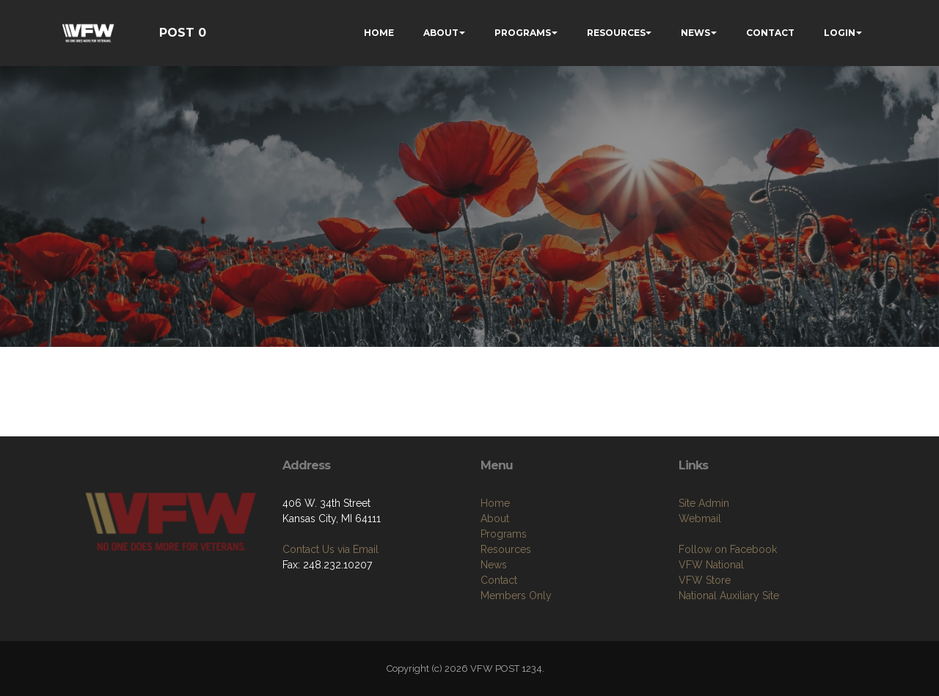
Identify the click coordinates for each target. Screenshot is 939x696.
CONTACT (770, 32)
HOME (379, 32)
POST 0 (182, 33)
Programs (504, 534)
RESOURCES (616, 32)
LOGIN (839, 32)
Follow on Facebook (728, 549)
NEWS (695, 32)
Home (495, 503)
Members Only (516, 595)
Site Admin (704, 503)
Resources (506, 549)
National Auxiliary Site (729, 595)
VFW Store (705, 580)
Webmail (700, 518)
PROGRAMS (522, 32)
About (495, 518)
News (494, 565)
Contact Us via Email (330, 549)
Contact (499, 580)
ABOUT (440, 32)
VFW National (711, 565)
